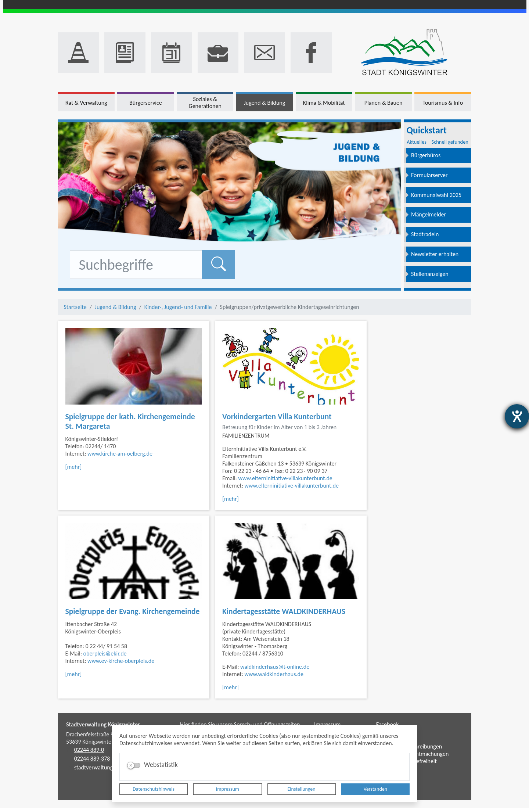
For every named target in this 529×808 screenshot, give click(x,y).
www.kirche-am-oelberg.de (119, 453)
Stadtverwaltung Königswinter (103, 724)
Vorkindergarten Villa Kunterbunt (277, 416)
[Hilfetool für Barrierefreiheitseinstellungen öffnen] (517, 416)
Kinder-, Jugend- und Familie (178, 307)
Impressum (227, 789)
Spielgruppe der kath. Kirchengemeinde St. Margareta (130, 421)
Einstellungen (302, 789)
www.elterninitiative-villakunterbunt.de (285, 478)
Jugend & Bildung (115, 307)
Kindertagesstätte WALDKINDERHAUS (283, 611)
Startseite (75, 307)
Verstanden (375, 789)
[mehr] (73, 466)
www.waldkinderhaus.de (274, 674)
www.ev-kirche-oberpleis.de (120, 660)
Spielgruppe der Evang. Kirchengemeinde (132, 611)
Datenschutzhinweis (153, 789)
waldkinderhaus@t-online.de (274, 666)
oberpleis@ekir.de (105, 653)
